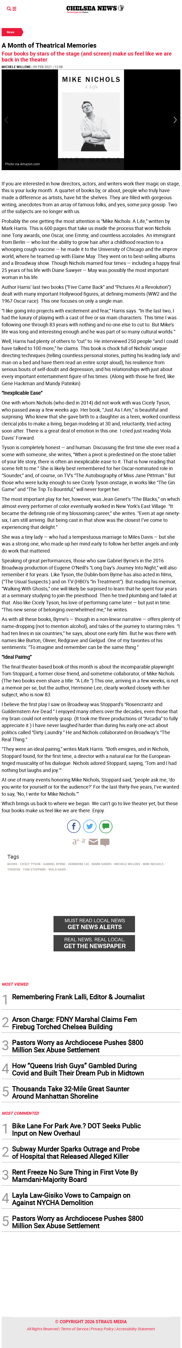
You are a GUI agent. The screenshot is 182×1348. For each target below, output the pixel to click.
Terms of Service (74, 1328)
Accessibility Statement (135, 1328)
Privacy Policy (102, 1328)
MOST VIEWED (15, 984)
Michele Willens (16, 67)
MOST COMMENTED (20, 1113)
